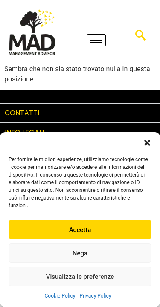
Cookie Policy (60, 296)
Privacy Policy (95, 296)
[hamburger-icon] (96, 40)
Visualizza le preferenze (80, 277)
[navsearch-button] (140, 38)
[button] (147, 143)
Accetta (80, 230)
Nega (80, 253)
